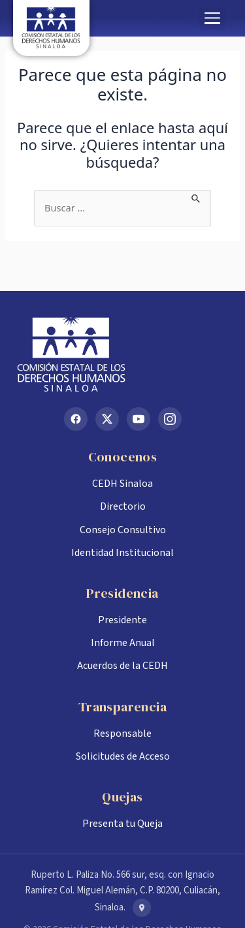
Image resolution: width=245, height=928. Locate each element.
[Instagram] (170, 419)
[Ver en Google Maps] (142, 908)
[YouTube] (138, 419)
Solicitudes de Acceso (123, 756)
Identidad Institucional (122, 553)
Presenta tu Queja (122, 823)
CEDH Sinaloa (122, 483)
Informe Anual (123, 643)
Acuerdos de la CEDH (122, 665)
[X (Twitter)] (107, 419)
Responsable (122, 733)
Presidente (122, 620)
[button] (212, 18)
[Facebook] (76, 419)
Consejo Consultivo (123, 530)
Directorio (123, 506)
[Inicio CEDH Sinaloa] (122, 354)
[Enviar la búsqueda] (196, 197)
